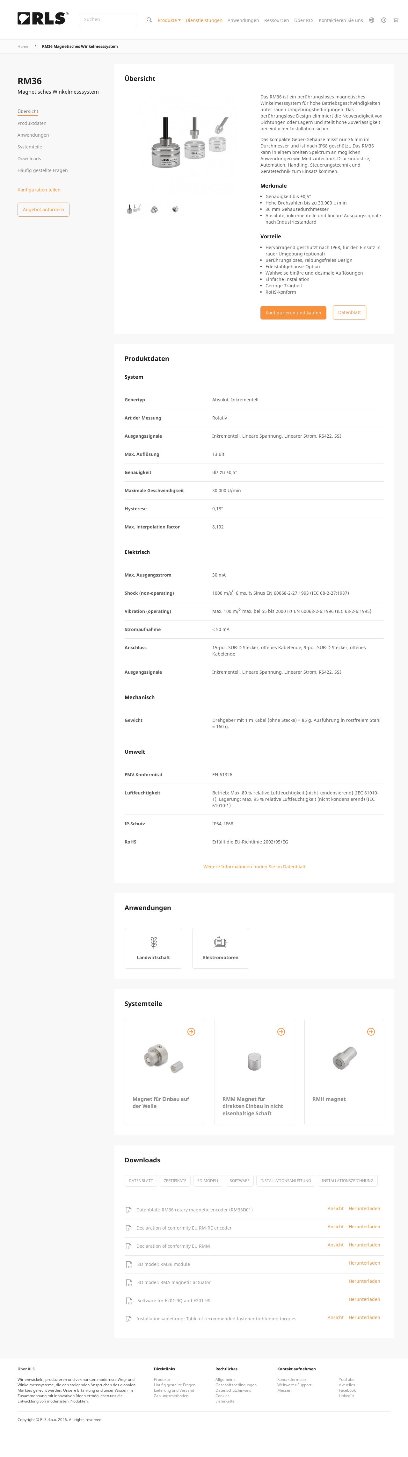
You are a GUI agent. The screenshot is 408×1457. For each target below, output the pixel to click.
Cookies (222, 1395)
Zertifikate (175, 1180)
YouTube (346, 1379)
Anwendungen (243, 20)
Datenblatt (141, 1180)
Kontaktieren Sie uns (341, 20)
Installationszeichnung (348, 1180)
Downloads (29, 158)
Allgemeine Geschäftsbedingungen (236, 1382)
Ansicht (336, 1208)
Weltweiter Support (294, 1385)
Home (23, 46)
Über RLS (304, 20)
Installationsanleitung (285, 1180)
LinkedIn (346, 1395)
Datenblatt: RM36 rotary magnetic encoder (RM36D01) (194, 1210)
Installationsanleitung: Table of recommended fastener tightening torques (216, 1319)
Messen (284, 1390)
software (240, 1180)
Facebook (347, 1390)
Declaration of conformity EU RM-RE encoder (184, 1228)
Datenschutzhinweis (233, 1390)
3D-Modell (208, 1180)
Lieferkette (225, 1401)
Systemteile (30, 147)
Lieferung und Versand (174, 1390)
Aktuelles (347, 1385)
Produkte (167, 20)
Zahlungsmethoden (171, 1395)
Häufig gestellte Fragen (43, 170)
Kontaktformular (291, 1379)
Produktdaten (32, 123)
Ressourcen (276, 20)
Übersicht (28, 111)
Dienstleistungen (204, 20)
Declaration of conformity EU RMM (173, 1246)
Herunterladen (364, 1208)
